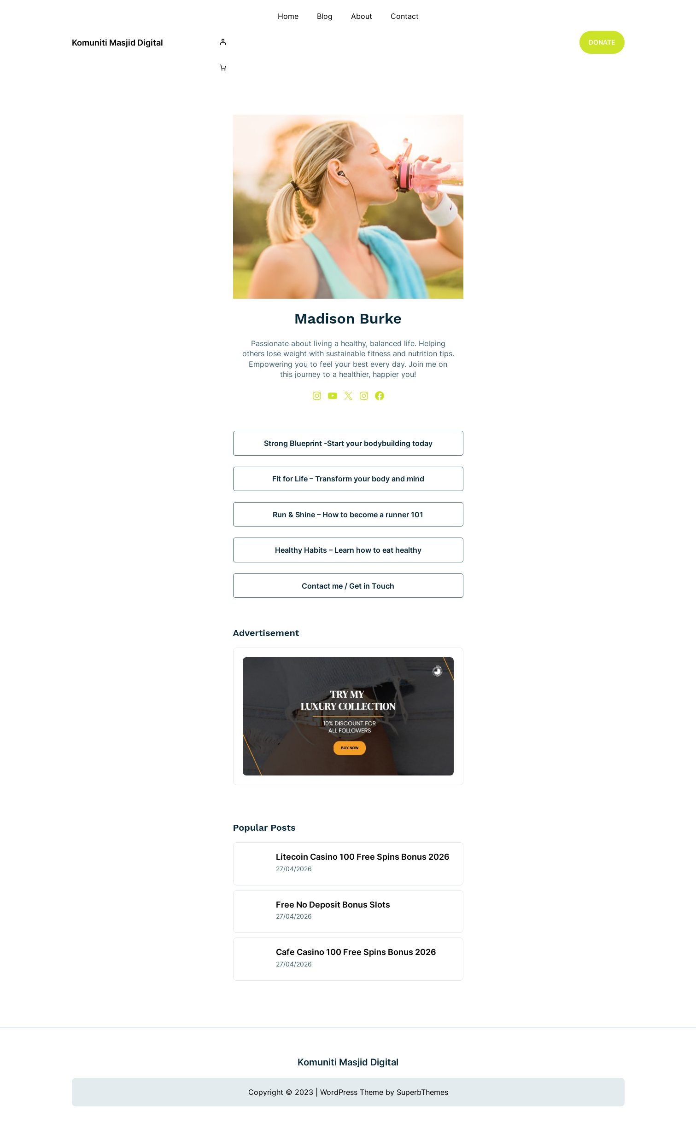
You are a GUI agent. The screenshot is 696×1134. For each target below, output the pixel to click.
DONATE (602, 42)
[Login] (348, 41)
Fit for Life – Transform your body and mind (348, 478)
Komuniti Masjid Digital (117, 42)
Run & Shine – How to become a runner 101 (348, 514)
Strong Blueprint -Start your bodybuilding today (348, 443)
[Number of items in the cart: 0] (223, 67)
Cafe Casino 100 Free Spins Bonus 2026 (356, 952)
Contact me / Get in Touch (348, 585)
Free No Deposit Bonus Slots (333, 904)
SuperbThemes (422, 1092)
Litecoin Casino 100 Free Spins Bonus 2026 (363, 857)
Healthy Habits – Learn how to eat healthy (348, 550)
